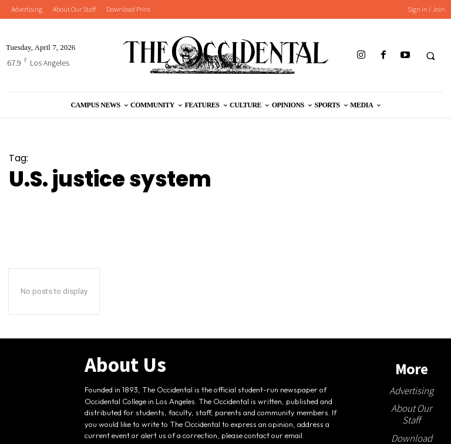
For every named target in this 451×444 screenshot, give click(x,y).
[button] (430, 55)
